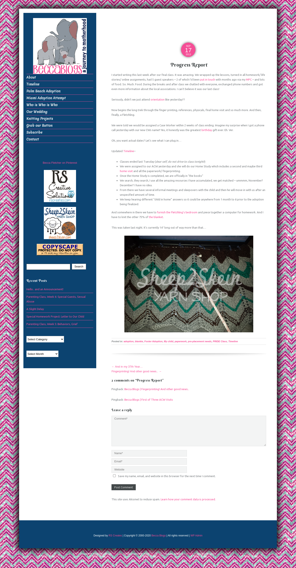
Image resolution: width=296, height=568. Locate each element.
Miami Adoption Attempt (46, 98)
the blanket (156, 216)
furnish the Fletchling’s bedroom (177, 212)
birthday (206, 129)
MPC (249, 79)
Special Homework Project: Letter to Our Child (55, 316)
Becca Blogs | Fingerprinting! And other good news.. (156, 389)
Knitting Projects (39, 118)
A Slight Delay (35, 308)
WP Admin (197, 535)
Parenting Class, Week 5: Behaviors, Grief (52, 323)
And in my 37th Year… (127, 366)
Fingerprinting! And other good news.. (136, 371)
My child (168, 341)
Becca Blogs (158, 535)
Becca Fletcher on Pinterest (60, 162)
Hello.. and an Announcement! (44, 289)
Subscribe (34, 132)
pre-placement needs (200, 341)
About (31, 77)
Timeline (128, 151)
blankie (139, 341)
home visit (126, 171)
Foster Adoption (153, 341)
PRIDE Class (220, 341)
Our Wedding (36, 112)
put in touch (207, 79)
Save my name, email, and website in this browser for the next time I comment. (167, 476)
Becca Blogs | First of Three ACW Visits (148, 399)
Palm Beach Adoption (43, 91)
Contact (32, 139)
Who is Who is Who (42, 105)
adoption (129, 341)
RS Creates (115, 535)
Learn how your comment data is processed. (188, 499)
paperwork (181, 341)
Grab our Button (39, 125)
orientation (158, 99)
